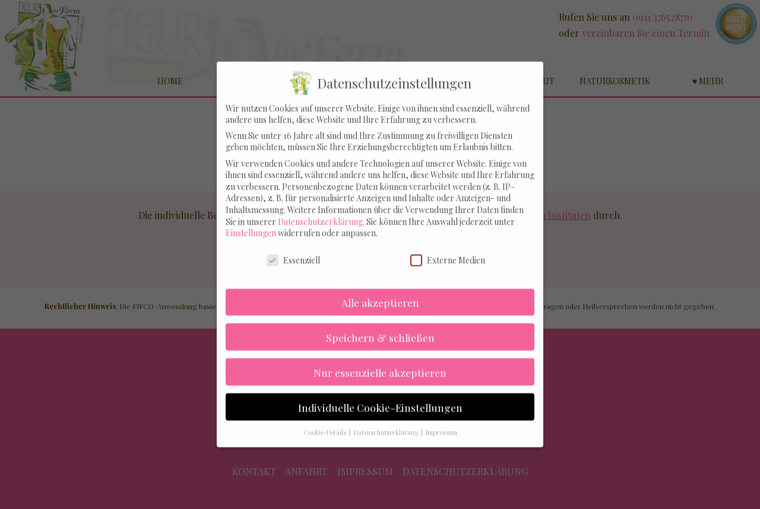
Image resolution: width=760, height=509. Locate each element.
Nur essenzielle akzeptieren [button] (380, 361)
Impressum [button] (441, 422)
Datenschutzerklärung (320, 210)
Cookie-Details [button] (325, 422)
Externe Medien (447, 248)
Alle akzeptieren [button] (380, 291)
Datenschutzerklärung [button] (387, 422)
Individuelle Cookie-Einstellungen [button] (380, 396)
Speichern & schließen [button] (380, 326)
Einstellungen (251, 221)
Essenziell (293, 248)
